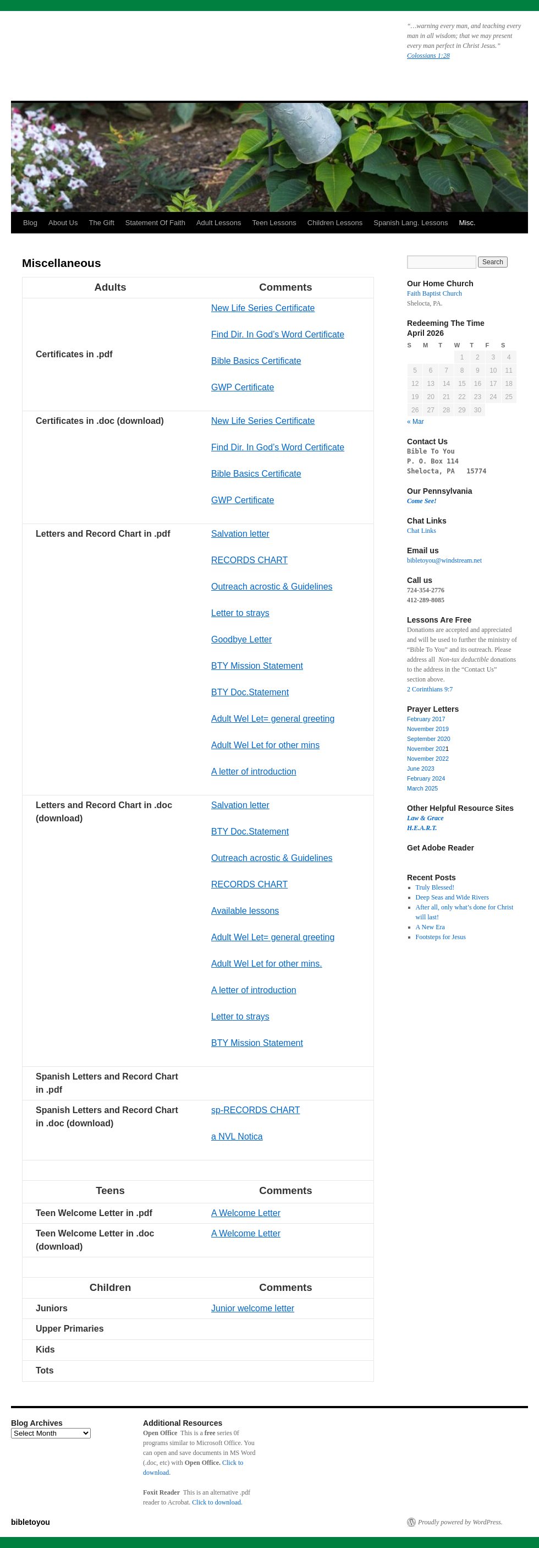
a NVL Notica (237, 1136)
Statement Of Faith (155, 223)
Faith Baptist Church (434, 293)
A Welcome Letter (245, 1213)
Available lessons (245, 910)
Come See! (422, 501)
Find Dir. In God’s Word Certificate (277, 334)
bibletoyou (150, 47)
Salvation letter (240, 533)
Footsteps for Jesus (441, 937)
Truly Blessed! (435, 887)
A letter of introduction (253, 771)
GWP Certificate (242, 387)
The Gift (101, 223)
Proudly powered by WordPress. (460, 1522)
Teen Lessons (274, 223)
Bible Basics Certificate (256, 361)
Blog (30, 223)
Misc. (467, 223)
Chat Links (421, 531)
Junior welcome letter (252, 1308)
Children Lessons (334, 223)
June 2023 (421, 768)
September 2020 (428, 738)
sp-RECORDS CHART (255, 1110)
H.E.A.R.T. (422, 828)
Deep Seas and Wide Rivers (452, 897)
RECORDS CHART (249, 560)
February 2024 (426, 778)
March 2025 (422, 788)
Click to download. (217, 1502)
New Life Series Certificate (263, 308)
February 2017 (426, 719)
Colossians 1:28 (428, 55)
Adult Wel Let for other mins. (266, 963)
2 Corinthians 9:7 (430, 689)
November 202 (426, 748)
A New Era (430, 927)
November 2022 (428, 758)
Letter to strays (240, 613)
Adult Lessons (218, 223)
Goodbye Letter (241, 639)
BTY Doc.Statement (250, 692)
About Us (63, 223)
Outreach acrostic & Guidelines (272, 586)
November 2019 (428, 729)
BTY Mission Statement (257, 666)
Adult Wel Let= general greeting (272, 718)
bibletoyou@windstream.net (444, 560)
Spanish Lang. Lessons (410, 223)
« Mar (415, 422)
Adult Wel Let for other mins (265, 745)
